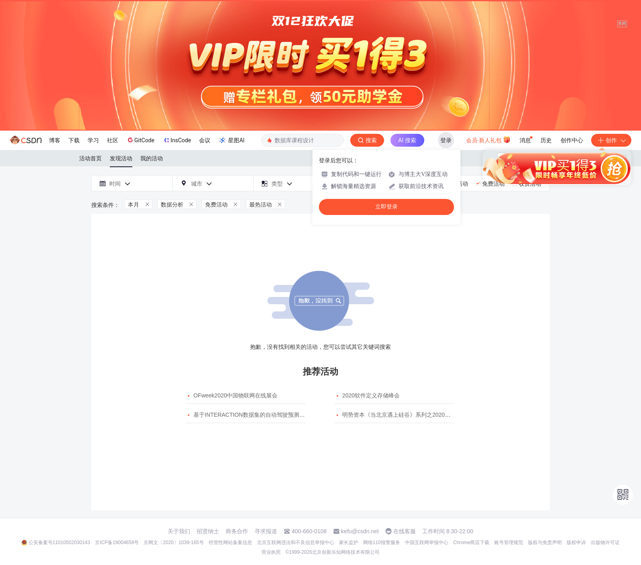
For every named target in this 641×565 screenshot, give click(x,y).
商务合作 (237, 531)
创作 (611, 140)
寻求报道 (266, 531)
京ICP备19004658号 (117, 542)
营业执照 (271, 552)
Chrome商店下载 (471, 542)
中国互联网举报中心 (426, 542)
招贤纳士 (208, 531)
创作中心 (572, 140)
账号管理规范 (508, 542)
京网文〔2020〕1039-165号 (173, 542)
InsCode (176, 140)
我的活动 (151, 158)
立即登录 (386, 207)
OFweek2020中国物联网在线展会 (235, 395)
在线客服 (404, 531)
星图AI (231, 140)
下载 (74, 140)
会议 (204, 140)
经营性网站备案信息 (230, 542)
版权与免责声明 (545, 542)
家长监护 (348, 542)
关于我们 (179, 531)
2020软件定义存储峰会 (371, 395)
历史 (546, 140)
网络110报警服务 (381, 542)
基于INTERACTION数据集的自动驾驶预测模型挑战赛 (260, 414)
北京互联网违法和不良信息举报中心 (295, 542)
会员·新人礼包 (488, 139)
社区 (112, 140)
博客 (54, 140)
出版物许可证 (605, 542)
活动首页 (90, 158)
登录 (446, 140)
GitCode (140, 140)
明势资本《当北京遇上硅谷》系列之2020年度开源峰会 (410, 414)
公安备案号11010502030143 (59, 542)
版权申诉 (576, 542)
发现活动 (121, 158)
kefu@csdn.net (360, 531)
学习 (93, 140)
